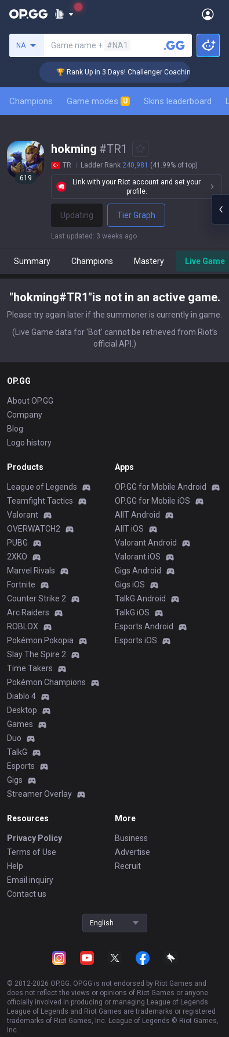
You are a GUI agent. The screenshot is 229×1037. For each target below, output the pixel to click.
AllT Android (137, 514)
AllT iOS (129, 528)
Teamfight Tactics (40, 500)
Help (15, 866)
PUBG (17, 542)
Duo (14, 738)
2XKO (17, 556)
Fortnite (21, 584)
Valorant (22, 514)
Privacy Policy (34, 838)
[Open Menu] (208, 14)
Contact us (26, 894)
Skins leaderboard (178, 101)
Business (131, 838)
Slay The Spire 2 (36, 654)
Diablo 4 (21, 696)
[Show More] (64, 14)
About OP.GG (30, 400)
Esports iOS (136, 640)
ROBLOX (22, 626)
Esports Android (144, 626)
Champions (31, 101)
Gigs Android (138, 570)
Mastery (149, 261)
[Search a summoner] (174, 45)
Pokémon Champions (46, 682)
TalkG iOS (132, 612)
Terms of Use (31, 852)
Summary (32, 261)
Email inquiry (30, 880)
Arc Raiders (28, 612)
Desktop (22, 710)
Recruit (128, 866)
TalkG (17, 752)
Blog (15, 428)
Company (24, 414)
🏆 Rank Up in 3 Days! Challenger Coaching (133, 72)
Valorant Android (146, 542)
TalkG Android (140, 598)
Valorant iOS (138, 556)
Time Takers (30, 668)
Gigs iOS (130, 584)
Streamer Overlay (39, 794)
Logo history (29, 442)
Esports (21, 766)
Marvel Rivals (31, 570)
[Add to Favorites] (140, 149)
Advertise (132, 852)
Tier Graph (136, 215)
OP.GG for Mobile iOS (152, 500)
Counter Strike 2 (36, 598)
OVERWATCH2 (33, 528)
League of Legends (42, 486)
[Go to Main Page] (28, 14)
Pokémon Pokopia (40, 640)
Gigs (15, 780)
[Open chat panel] (220, 209)
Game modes (98, 101)
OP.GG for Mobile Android (160, 486)
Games (20, 724)
